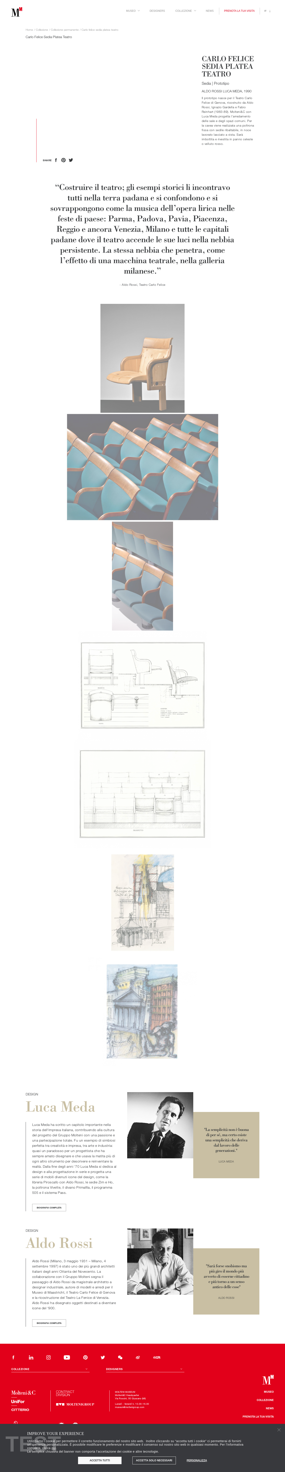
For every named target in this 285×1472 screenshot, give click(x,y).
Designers (157, 10)
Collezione (265, 1400)
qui (54, 1448)
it (265, 10)
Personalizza (197, 1460)
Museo (269, 1391)
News (210, 10)
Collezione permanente (65, 29)
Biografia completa (49, 1207)
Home (29, 29)
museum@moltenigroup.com (129, 1407)
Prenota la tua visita (239, 10)
